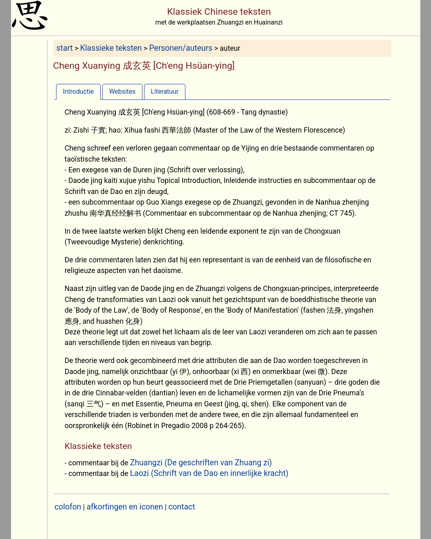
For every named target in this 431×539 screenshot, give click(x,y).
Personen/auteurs (180, 48)
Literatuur (164, 91)
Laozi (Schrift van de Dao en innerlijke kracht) (209, 473)
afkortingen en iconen (125, 507)
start (64, 48)
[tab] (78, 91)
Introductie (78, 91)
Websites (122, 91)
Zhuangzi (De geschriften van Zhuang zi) (201, 462)
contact (181, 507)
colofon (67, 507)
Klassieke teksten (111, 48)
